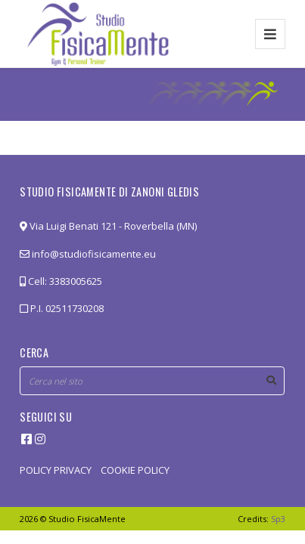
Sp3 (278, 518)
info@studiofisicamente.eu (88, 254)
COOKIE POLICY (135, 470)
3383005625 (75, 281)
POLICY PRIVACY (56, 470)
